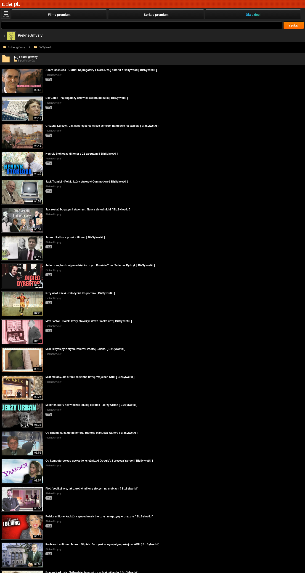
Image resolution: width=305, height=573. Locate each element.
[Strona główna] (11, 4)
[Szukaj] (141, 25)
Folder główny (14, 47)
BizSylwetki (43, 47)
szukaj (293, 25)
